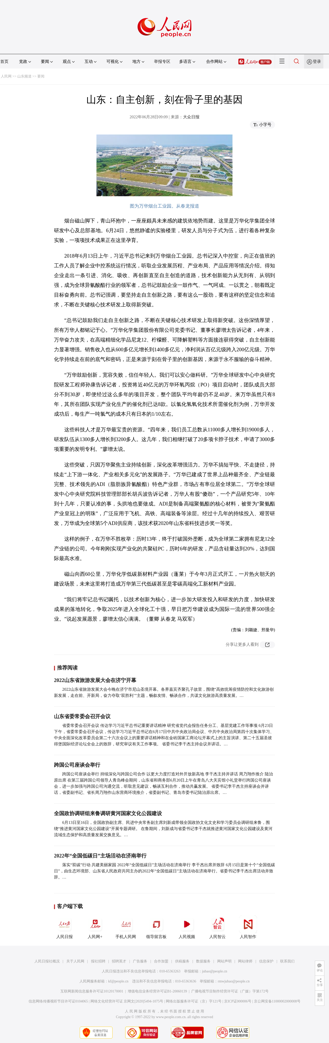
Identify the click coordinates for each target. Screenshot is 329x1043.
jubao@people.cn (214, 971)
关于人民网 (75, 961)
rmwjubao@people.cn (234, 981)
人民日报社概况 (47, 961)
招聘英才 (119, 961)
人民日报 (65, 927)
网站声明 (224, 961)
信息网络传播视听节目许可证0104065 (58, 1001)
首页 (4, 61)
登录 (317, 61)
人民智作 (248, 927)
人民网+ (95, 927)
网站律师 (245, 961)
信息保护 (266, 961)
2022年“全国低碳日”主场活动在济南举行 (100, 856)
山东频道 (24, 76)
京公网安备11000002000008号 (277, 1001)
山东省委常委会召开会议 (82, 716)
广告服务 (140, 961)
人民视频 (187, 927)
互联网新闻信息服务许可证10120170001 (91, 991)
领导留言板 (156, 927)
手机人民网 (125, 927)
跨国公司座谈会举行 (77, 765)
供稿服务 (182, 961)
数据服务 (203, 961)
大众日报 (191, 117)
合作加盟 (161, 961)
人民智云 (217, 927)
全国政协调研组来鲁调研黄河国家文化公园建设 (108, 813)
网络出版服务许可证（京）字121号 (194, 1001)
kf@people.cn (118, 981)
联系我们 (287, 961)
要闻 (40, 76)
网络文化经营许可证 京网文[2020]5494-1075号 (126, 1001)
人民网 (6, 76)
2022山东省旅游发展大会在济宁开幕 (95, 680)
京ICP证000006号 (237, 1001)
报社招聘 (98, 961)
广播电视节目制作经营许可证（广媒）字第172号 (230, 991)
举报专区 (162, 61)
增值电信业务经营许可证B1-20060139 (157, 991)
